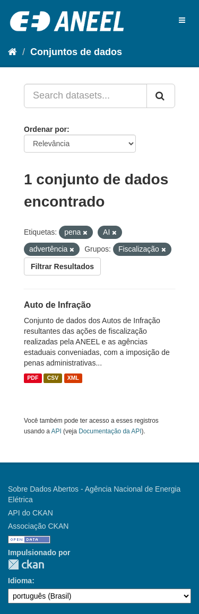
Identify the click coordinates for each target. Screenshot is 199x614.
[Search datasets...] (85, 96)
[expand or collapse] (182, 20)
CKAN (26, 564)
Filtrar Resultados (62, 266)
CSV (53, 378)
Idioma (20, 580)
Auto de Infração (57, 304)
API (56, 431)
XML (73, 378)
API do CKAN (30, 513)
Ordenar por (45, 129)
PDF (32, 378)
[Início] (12, 52)
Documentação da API (110, 431)
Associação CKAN (38, 526)
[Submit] (160, 96)
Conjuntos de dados (76, 52)
